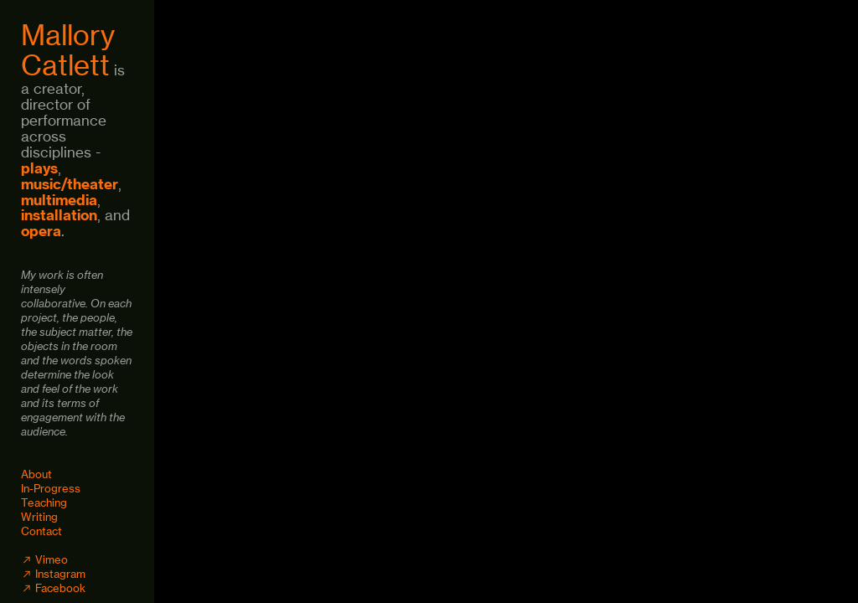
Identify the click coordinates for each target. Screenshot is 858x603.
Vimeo (51, 559)
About (36, 474)
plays (39, 168)
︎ (28, 559)
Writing (39, 516)
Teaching (44, 502)
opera (41, 231)
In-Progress (50, 488)
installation (59, 215)
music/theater (69, 184)
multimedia (59, 200)
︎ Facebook (53, 588)
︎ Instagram (53, 573)
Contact (41, 531)
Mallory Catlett (68, 50)
